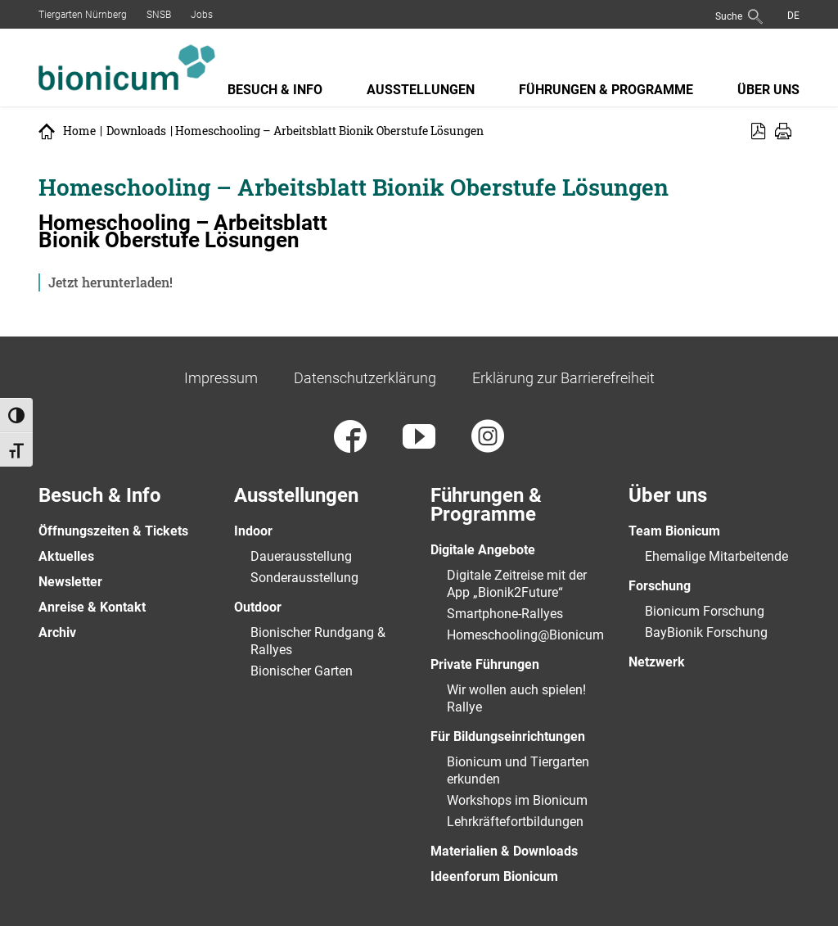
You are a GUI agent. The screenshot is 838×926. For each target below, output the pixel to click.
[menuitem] (793, 15)
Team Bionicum (674, 531)
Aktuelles (66, 556)
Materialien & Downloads (504, 851)
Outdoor (258, 607)
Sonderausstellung (304, 577)
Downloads (136, 131)
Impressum (221, 377)
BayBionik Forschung (706, 632)
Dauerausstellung (301, 556)
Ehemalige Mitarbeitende (716, 556)
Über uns (768, 89)
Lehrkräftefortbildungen (515, 821)
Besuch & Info (275, 89)
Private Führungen (484, 664)
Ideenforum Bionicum (494, 876)
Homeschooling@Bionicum (525, 635)
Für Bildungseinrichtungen (507, 736)
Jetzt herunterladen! (110, 282)
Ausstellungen (421, 89)
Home (79, 131)
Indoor (253, 531)
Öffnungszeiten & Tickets (113, 531)
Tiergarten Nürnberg (82, 14)
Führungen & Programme (606, 89)
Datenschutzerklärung (365, 377)
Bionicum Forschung (704, 611)
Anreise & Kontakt (92, 607)
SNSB (158, 14)
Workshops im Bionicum (517, 800)
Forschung (659, 586)
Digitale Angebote (482, 550)
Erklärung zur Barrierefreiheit (563, 377)
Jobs (202, 14)
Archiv (57, 632)
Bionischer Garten (301, 671)
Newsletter (70, 581)
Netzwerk (656, 662)
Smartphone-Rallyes (505, 613)
